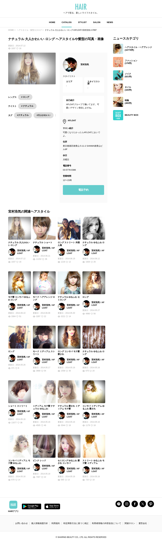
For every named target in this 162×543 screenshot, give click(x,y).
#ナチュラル (23, 115)
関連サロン (130, 523)
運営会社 (143, 523)
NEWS (110, 22)
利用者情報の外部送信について (106, 523)
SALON (96, 22)
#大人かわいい (43, 115)
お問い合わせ (21, 523)
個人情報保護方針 (39, 523)
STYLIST (82, 22)
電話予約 (83, 189)
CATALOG (67, 22)
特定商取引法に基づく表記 (75, 523)
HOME (52, 22)
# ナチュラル (27, 106)
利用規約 (55, 523)
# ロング (25, 97)
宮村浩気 (85, 64)
